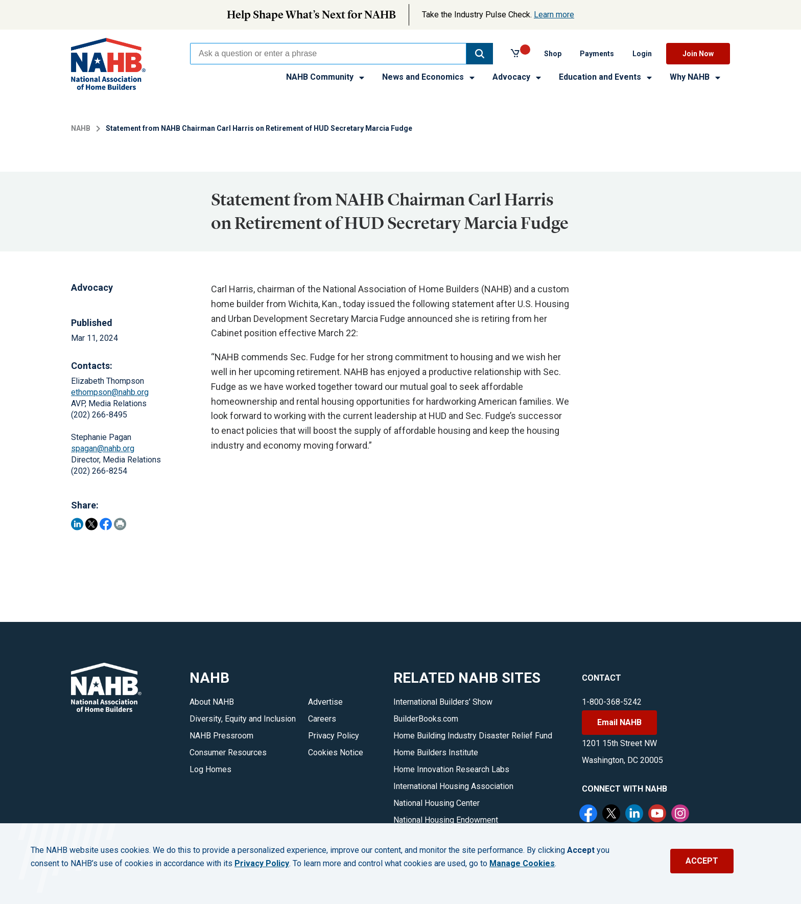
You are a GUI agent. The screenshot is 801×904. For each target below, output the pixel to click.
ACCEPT (702, 861)
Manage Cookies (522, 864)
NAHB (80, 128)
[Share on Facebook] (106, 524)
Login (642, 54)
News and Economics (429, 77)
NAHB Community (326, 77)
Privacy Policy (333, 735)
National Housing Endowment (445, 820)
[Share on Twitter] (91, 524)
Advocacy (517, 77)
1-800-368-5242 (612, 702)
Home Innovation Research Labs (451, 769)
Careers (322, 719)
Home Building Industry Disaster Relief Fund (472, 735)
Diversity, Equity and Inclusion (243, 719)
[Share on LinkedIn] (77, 524)
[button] (479, 53)
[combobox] (328, 53)
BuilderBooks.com (425, 719)
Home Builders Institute (435, 752)
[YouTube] (658, 814)
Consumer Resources (228, 752)
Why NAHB (696, 77)
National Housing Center (436, 803)
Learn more (554, 14)
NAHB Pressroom (221, 735)
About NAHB (212, 702)
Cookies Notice (335, 752)
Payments (597, 54)
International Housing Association (453, 786)
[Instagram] (681, 814)
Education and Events (606, 77)
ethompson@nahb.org (110, 392)
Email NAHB (619, 722)
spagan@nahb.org (102, 448)
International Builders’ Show (442, 702)
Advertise (325, 702)
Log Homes (210, 769)
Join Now (698, 54)
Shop (552, 54)
